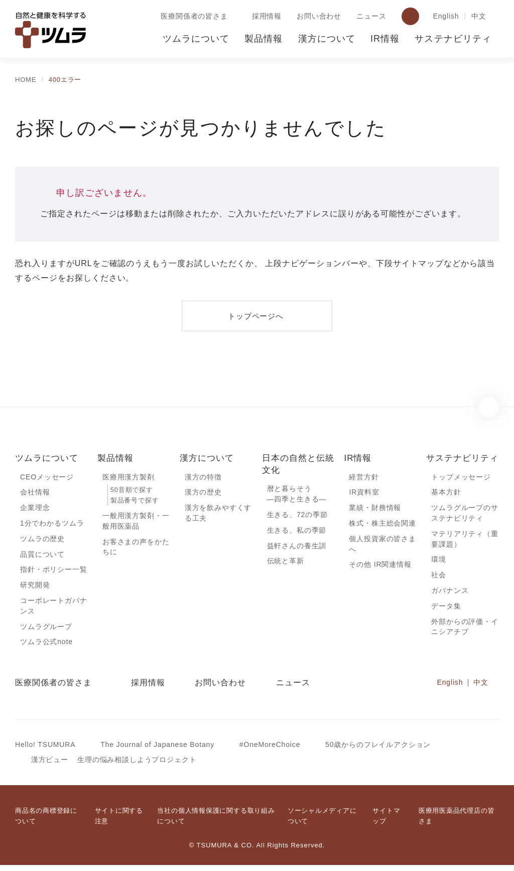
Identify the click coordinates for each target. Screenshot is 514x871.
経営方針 (363, 477)
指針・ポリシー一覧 (53, 572)
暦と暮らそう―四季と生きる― (297, 494)
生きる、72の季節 (297, 516)
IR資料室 (364, 493)
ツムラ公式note (47, 647)
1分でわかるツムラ (52, 525)
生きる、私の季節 (297, 532)
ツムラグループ (45, 631)
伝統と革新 (285, 563)
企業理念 (35, 509)
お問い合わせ (317, 17)
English (444, 17)
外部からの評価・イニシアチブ (464, 631)
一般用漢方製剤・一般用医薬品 (136, 522)
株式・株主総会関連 (382, 525)
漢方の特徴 (203, 477)
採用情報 (265, 17)
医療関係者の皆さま (192, 17)
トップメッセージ (461, 477)
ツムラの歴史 (42, 541)
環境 (438, 562)
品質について (42, 557)
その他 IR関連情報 (380, 567)
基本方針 (446, 493)
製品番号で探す (134, 501)
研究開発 (35, 588)
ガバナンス (449, 594)
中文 (478, 17)
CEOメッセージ (46, 477)
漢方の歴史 (203, 493)
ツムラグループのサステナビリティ (464, 514)
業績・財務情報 (375, 509)
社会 (438, 578)
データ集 (446, 610)
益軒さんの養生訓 (297, 548)
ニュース (368, 17)
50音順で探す (131, 490)
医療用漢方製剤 (128, 477)
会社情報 (35, 493)
